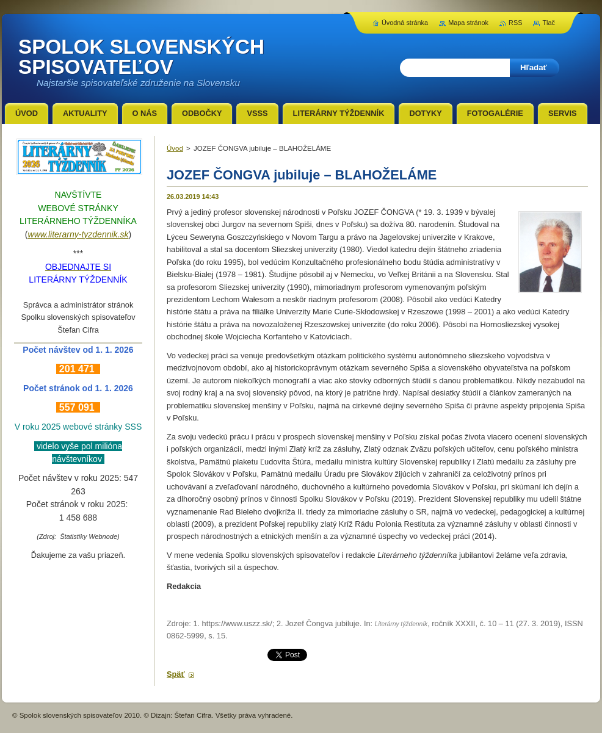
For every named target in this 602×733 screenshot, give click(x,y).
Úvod (175, 148)
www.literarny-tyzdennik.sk (78, 234)
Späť (176, 674)
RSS (515, 22)
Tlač (548, 22)
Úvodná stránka (405, 22)
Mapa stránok (468, 22)
